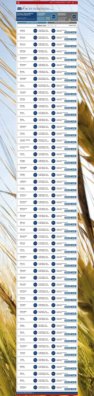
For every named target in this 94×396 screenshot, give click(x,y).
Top (73, 32)
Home (51, 2)
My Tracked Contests (59, 2)
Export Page (72, 25)
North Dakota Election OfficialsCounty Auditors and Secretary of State (43, 9)
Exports (69, 2)
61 (52, 16)
